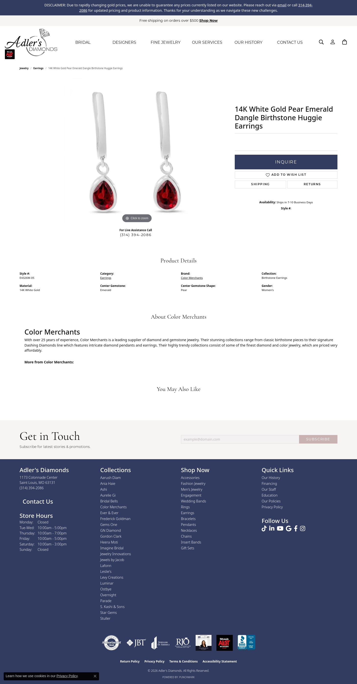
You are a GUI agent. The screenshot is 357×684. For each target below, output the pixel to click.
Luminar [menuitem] (106, 583)
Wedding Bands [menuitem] (193, 501)
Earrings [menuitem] (187, 512)
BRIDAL (82, 42)
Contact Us (37, 501)
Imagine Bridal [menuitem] (111, 548)
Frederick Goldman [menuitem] (115, 518)
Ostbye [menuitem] (106, 589)
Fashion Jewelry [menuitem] (193, 483)
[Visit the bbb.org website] (246, 643)
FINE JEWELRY (165, 42)
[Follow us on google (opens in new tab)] (288, 529)
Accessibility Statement (219, 661)
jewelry (24, 68)
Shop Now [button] (208, 20)
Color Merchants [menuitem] (113, 507)
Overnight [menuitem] (108, 595)
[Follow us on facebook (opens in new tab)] (296, 529)
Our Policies (271, 501)
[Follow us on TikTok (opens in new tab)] (264, 529)
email (281, 5)
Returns (312, 184)
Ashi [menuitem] (103, 489)
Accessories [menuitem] (190, 477)
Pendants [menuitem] (188, 524)
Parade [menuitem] (106, 600)
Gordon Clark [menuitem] (111, 536)
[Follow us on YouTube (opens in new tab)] (280, 529)
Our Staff (269, 489)
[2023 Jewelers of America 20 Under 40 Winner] (204, 643)
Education (270, 495)
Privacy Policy (272, 507)
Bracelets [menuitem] (188, 518)
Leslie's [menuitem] (106, 571)
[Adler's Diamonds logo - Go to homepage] (31, 42)
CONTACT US (290, 42)
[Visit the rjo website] (183, 643)
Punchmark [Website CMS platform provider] (187, 677)
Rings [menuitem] (185, 507)
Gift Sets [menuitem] (187, 548)
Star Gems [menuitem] (108, 612)
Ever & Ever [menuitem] (109, 512)
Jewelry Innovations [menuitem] (115, 554)
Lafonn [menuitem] (105, 565)
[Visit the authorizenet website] (111, 643)
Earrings (38, 68)
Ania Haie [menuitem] (107, 483)
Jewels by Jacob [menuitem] (112, 559)
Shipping (260, 184)
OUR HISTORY (248, 42)
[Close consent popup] (95, 676)
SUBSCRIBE (318, 439)
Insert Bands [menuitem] (191, 542)
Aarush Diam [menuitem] (110, 477)
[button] (321, 42)
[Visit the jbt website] (136, 643)
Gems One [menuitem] (108, 524)
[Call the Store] (32, 488)
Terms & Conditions (183, 661)
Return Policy (130, 661)
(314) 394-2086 (135, 235)
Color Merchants (192, 278)
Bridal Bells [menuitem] (109, 501)
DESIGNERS (124, 42)
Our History (271, 477)
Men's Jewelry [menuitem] (191, 489)
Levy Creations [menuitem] (111, 577)
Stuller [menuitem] (105, 618)
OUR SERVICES (207, 42)
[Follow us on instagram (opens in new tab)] (302, 529)
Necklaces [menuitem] (189, 530)
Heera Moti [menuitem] (109, 542)
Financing (269, 483)
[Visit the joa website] (160, 643)
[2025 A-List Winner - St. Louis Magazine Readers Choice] (224, 643)
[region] (137, 150)
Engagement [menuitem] (191, 495)
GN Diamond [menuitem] (110, 530)
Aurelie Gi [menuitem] (108, 495)
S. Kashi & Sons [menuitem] (112, 606)
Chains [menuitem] (186, 536)
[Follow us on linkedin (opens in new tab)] (271, 529)
